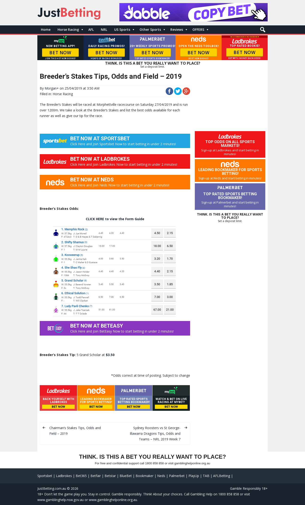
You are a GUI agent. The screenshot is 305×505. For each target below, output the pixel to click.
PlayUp (193, 476)
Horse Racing (68, 29)
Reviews (176, 29)
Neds (161, 476)
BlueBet (126, 476)
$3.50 (110, 354)
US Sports (122, 29)
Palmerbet (177, 476)
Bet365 (81, 476)
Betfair (95, 476)
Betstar (110, 476)
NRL (104, 29)
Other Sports (150, 29)
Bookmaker (144, 476)
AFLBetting (221, 476)
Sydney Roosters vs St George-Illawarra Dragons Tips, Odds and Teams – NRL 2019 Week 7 (155, 433)
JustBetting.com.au (51, 488)
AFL (91, 29)
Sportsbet (44, 476)
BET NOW (60, 53)
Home (46, 29)
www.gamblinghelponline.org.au (113, 499)
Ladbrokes (64, 476)
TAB (206, 476)
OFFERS (198, 29)
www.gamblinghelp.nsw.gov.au (60, 499)
